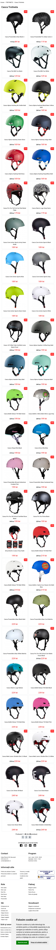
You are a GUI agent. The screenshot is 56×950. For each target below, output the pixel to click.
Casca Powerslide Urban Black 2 (14, 37)
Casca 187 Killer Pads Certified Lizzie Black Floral (15, 346)
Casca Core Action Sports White (41, 311)
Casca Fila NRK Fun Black (14, 71)
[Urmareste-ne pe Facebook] (21, 846)
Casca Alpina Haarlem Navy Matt (14, 379)
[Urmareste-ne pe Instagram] (26, 846)
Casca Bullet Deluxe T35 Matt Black (41, 688)
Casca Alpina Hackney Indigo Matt (41, 139)
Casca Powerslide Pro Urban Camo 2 (41, 37)
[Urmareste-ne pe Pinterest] (30, 846)
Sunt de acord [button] (22, 942)
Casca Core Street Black (41, 790)
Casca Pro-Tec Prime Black (41, 516)
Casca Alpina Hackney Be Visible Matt (14, 105)
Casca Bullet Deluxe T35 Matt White (14, 585)
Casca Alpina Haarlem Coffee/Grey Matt (41, 345)
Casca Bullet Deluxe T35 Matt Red (41, 551)
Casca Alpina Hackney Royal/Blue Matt (41, 174)
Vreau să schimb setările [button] (39, 942)
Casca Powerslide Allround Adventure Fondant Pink (15, 483)
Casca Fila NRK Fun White (41, 71)
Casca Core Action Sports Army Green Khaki (14, 243)
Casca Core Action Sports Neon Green (14, 311)
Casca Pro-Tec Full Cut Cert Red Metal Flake (14, 209)
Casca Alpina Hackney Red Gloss (14, 174)
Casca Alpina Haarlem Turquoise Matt (41, 379)
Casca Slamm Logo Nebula (15, 688)
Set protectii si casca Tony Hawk (14, 551)
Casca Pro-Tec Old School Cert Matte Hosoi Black (41, 654)
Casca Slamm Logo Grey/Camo (41, 208)
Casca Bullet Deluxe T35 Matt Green (14, 414)
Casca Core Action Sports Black (41, 242)
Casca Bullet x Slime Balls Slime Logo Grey (41, 414)
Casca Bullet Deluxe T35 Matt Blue (15, 722)
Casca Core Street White (14, 825)
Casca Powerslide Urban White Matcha (14, 653)
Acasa (2, 2)
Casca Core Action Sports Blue (15, 276)
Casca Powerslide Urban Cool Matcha (41, 619)
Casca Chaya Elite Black (15, 448)
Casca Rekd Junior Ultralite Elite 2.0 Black (14, 756)
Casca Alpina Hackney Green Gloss (14, 139)
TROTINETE (9, 2)
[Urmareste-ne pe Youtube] (35, 846)
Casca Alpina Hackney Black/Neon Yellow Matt (41, 106)
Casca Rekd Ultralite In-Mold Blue (41, 825)
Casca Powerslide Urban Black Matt (14, 619)
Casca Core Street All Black (15, 790)
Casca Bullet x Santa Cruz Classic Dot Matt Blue (41, 586)
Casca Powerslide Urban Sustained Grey (41, 482)
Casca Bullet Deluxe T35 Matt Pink (41, 722)
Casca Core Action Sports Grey (41, 276)
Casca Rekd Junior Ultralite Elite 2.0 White (41, 756)
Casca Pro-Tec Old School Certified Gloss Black (14, 517)
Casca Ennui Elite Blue (41, 448)
